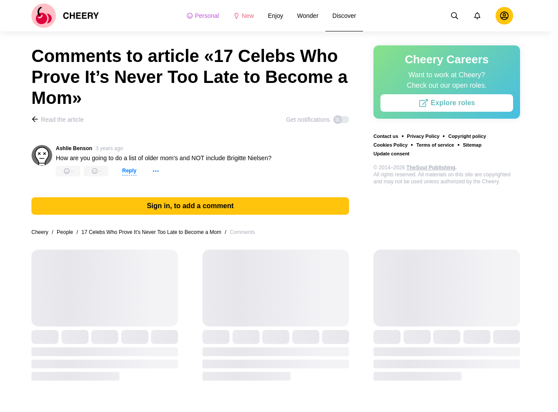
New (243, 15)
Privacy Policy (423, 136)
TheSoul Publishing (431, 168)
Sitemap (472, 145)
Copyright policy (467, 136)
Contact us (385, 136)
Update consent (391, 153)
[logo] (65, 15)
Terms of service (435, 145)
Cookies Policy (390, 145)
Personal (202, 15)
